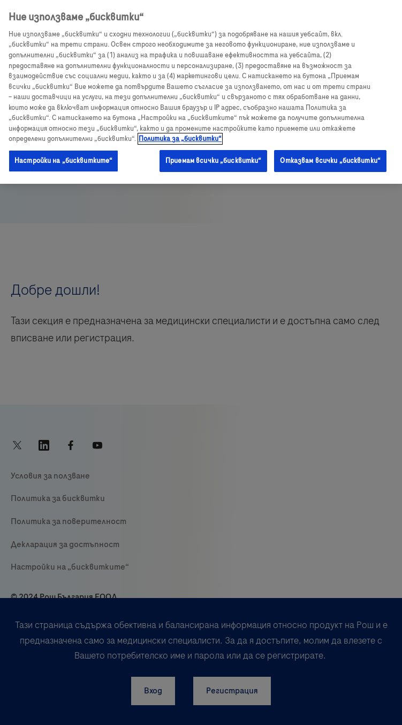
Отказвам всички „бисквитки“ (330, 161)
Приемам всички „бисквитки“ (213, 161)
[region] (201, 92)
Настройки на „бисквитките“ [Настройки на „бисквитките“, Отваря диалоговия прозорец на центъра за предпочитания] (63, 161)
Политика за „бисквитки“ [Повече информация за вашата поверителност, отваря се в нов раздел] (180, 139)
